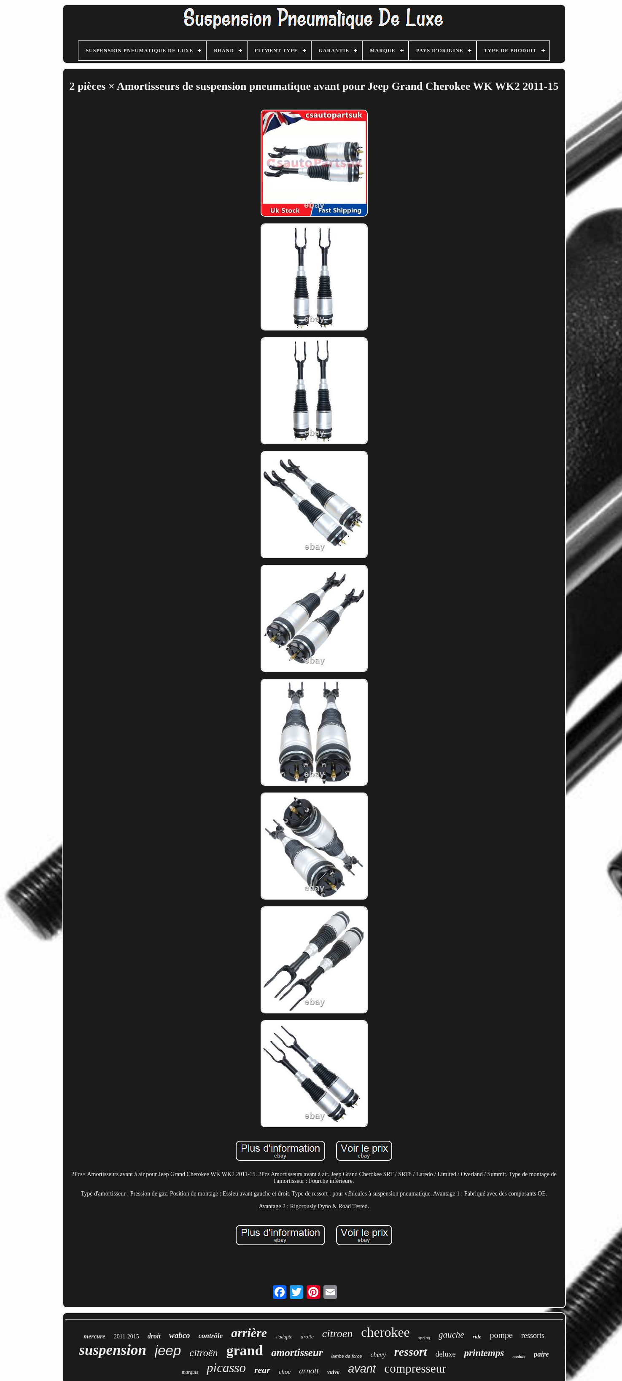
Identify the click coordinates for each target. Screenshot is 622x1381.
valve (333, 1372)
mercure (94, 1336)
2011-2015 (126, 1336)
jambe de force (346, 1356)
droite (307, 1336)
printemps (484, 1353)
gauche (451, 1335)
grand (244, 1350)
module (518, 1356)
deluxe (446, 1354)
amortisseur (297, 1352)
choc (285, 1371)
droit (154, 1336)
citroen (337, 1333)
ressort (410, 1351)
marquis (190, 1372)
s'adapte (283, 1337)
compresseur (415, 1368)
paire (541, 1354)
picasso (226, 1367)
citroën (203, 1352)
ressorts (532, 1335)
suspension (112, 1350)
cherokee (385, 1332)
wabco (179, 1335)
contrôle (211, 1336)
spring (424, 1337)
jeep (168, 1350)
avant (362, 1368)
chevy (377, 1354)
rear (262, 1370)
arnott (308, 1370)
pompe (501, 1335)
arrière (249, 1333)
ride (477, 1336)
